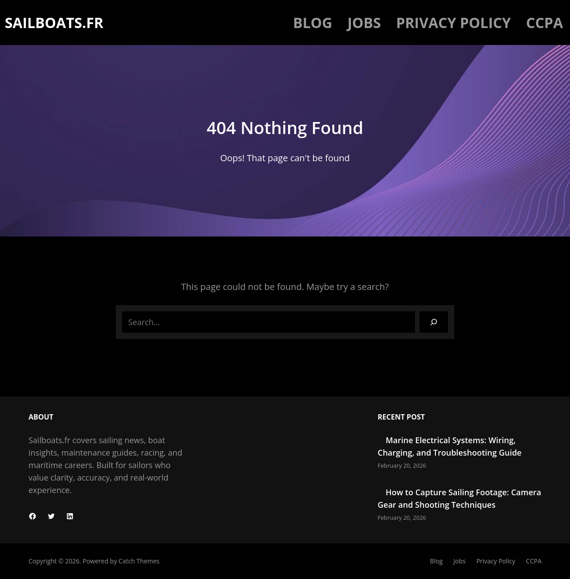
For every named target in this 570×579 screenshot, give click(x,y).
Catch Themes (138, 561)
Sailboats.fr (54, 22)
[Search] (433, 322)
